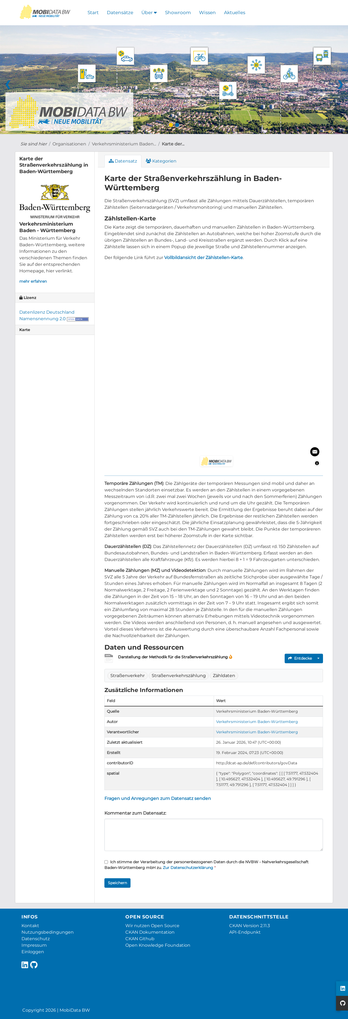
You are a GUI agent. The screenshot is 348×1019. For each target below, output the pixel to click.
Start (93, 12)
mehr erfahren (33, 281)
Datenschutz (35, 938)
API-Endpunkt (245, 932)
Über (149, 12)
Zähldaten (224, 675)
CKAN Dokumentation (150, 932)
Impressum (34, 945)
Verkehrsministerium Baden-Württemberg (257, 721)
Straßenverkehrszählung (179, 675)
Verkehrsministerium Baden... (124, 144)
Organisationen (69, 144)
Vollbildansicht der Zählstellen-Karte (203, 257)
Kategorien (161, 161)
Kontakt (30, 925)
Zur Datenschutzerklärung (188, 867)
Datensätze (120, 12)
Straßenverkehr (127, 675)
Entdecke (300, 658)
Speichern (117, 882)
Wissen (207, 12)
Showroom (178, 12)
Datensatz (123, 161)
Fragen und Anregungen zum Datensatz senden (157, 798)
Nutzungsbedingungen (47, 932)
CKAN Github (139, 938)
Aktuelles (234, 12)
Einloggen (32, 951)
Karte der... (173, 144)
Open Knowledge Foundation (157, 945)
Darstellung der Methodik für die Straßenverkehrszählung (173, 657)
